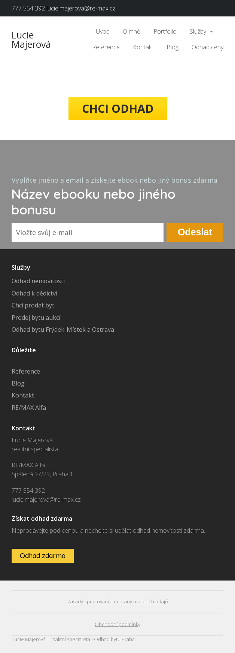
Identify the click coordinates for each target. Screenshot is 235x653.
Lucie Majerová (31, 39)
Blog (172, 47)
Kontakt (143, 47)
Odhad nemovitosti (38, 281)
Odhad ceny (207, 47)
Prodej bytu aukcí (36, 317)
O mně (131, 31)
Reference (106, 47)
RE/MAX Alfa (29, 407)
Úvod (103, 31)
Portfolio (165, 31)
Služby (198, 31)
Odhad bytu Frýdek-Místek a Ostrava (63, 329)
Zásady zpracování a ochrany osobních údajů (117, 601)
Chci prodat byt (33, 305)
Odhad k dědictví (34, 293)
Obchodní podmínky (117, 624)
